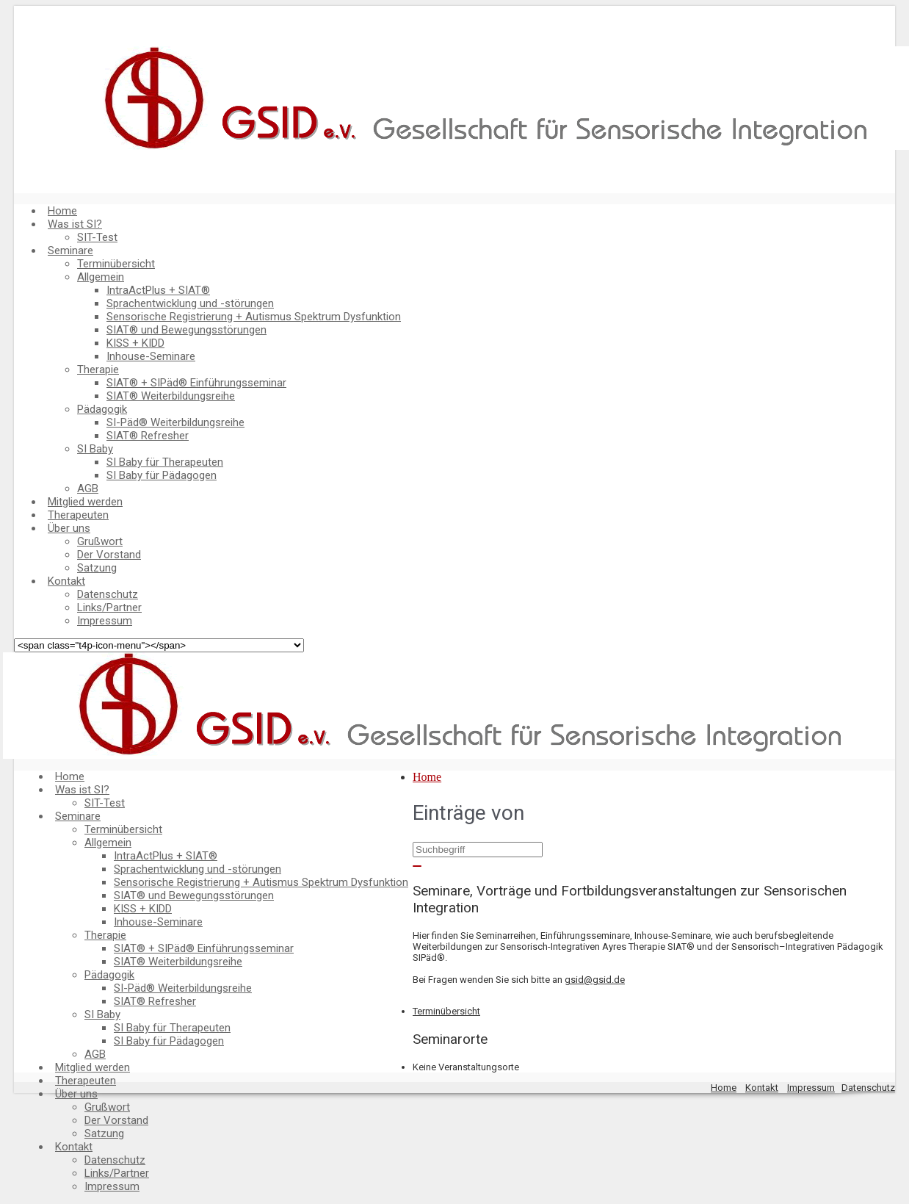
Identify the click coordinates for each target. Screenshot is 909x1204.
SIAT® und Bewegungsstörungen (186, 329)
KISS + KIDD (135, 343)
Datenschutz (107, 594)
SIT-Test (97, 237)
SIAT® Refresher (147, 435)
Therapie (98, 369)
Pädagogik (102, 409)
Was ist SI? (75, 224)
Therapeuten (78, 515)
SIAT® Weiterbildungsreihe (170, 396)
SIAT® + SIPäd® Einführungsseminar (196, 382)
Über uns (69, 528)
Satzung (97, 567)
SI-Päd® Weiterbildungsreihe (175, 422)
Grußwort (100, 541)
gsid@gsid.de (595, 979)
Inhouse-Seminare (150, 356)
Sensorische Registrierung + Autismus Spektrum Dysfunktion (253, 316)
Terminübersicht (116, 263)
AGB (87, 488)
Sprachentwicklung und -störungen (190, 303)
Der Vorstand (109, 554)
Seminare (70, 250)
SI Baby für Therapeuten (164, 462)
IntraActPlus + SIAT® (158, 290)
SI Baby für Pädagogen (161, 475)
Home (62, 210)
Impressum (104, 620)
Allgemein (100, 277)
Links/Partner (109, 607)
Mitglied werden (85, 501)
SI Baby (95, 448)
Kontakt (66, 581)
